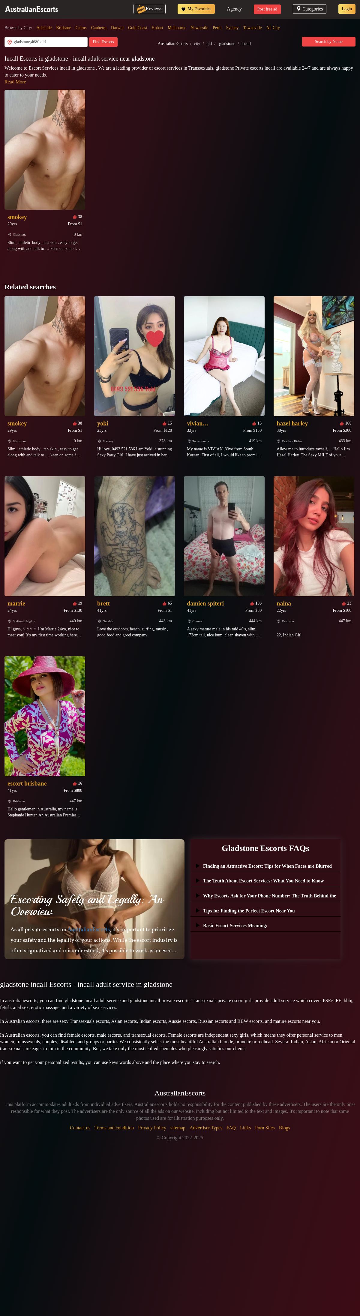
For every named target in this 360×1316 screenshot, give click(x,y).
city (197, 43)
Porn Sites (264, 1127)
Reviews (149, 8)
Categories (309, 8)
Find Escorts (103, 42)
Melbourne (177, 28)
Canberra (98, 28)
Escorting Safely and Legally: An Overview (86, 905)
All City (273, 28)
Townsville (252, 28)
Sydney (232, 28)
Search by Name (329, 41)
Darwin (117, 28)
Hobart (157, 28)
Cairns (81, 28)
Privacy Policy (152, 1127)
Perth (217, 28)
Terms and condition (114, 1127)
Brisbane (63, 28)
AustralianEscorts (173, 43)
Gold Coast (137, 28)
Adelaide (44, 28)
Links (245, 1127)
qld (209, 43)
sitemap (177, 1127)
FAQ (231, 1127)
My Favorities (196, 9)
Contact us (80, 1127)
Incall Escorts (21, 58)
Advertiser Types (206, 1127)
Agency (234, 8)
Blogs (284, 1127)
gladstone (227, 43)
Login (347, 9)
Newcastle (199, 28)
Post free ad (267, 9)
